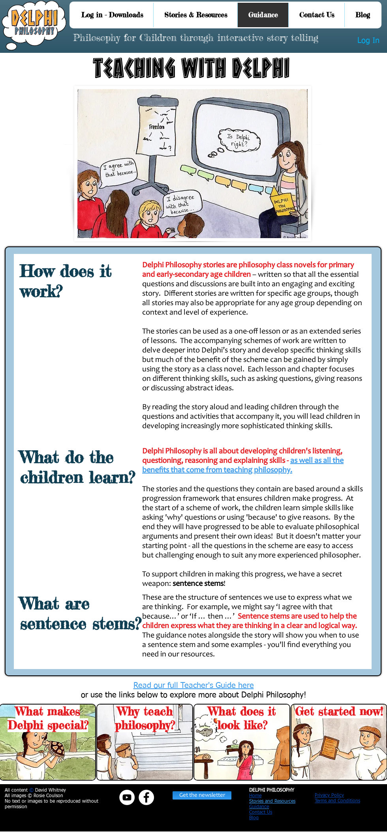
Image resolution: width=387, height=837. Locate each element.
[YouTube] (127, 797)
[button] (202, 795)
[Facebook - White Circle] (146, 797)
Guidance (259, 807)
